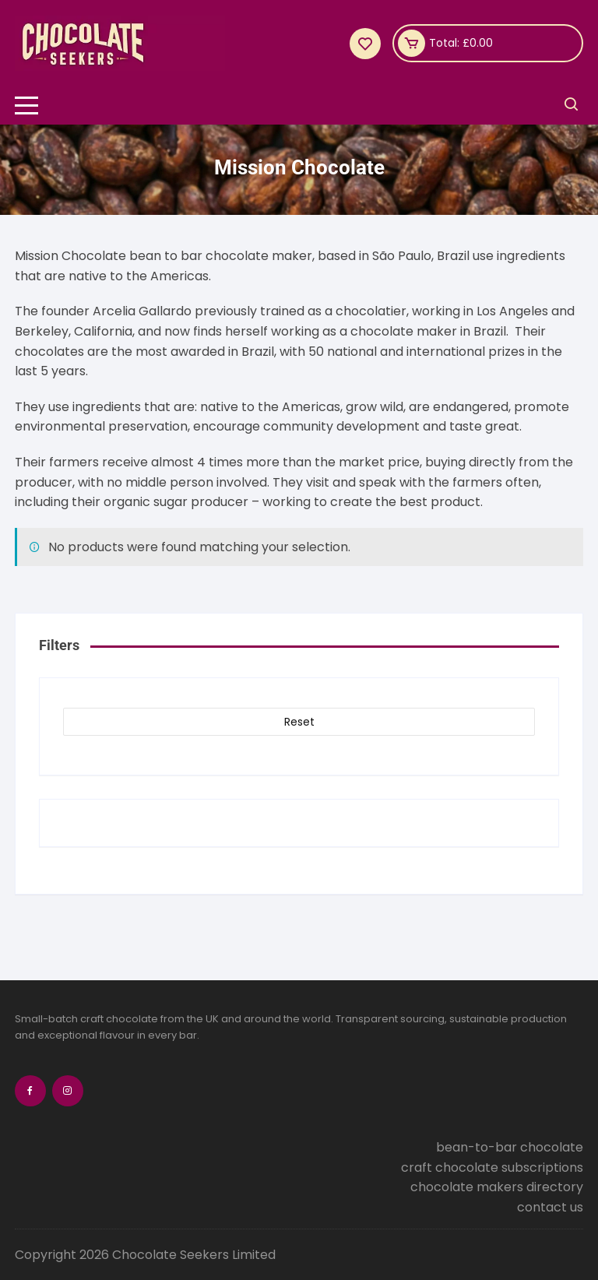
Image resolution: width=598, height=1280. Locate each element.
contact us (550, 1207)
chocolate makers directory (496, 1187)
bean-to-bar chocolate (509, 1147)
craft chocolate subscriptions (492, 1167)
